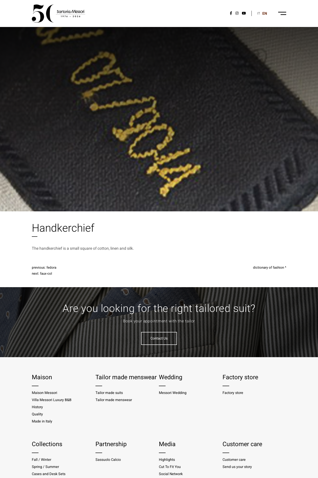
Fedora (51, 267)
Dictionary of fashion (268, 267)
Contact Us (159, 338)
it (258, 13)
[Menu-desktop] (282, 13)
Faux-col (46, 273)
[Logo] (58, 13)
